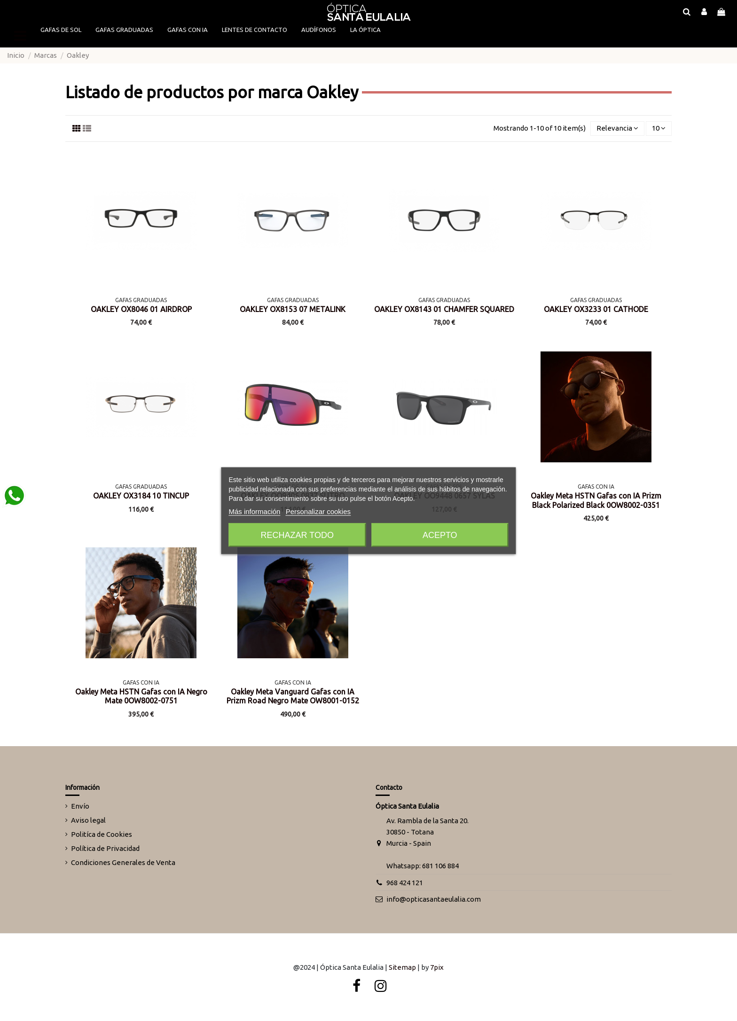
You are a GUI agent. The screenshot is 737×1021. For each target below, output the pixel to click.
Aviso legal (88, 820)
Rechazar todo (297, 534)
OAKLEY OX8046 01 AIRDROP (141, 309)
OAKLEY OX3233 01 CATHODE (596, 309)
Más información (254, 511)
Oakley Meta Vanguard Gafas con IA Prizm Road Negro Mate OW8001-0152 (293, 696)
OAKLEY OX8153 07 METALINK (292, 309)
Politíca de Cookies (101, 834)
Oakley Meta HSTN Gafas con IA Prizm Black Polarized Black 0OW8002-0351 (596, 500)
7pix (437, 967)
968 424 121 (404, 883)
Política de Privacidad (105, 848)
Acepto (440, 534)
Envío (80, 806)
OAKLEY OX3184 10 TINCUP (141, 495)
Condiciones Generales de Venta (123, 862)
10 (659, 128)
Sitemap (402, 967)
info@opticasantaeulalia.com (433, 899)
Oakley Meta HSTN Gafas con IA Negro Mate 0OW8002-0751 (141, 696)
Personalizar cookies (318, 511)
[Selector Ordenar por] (617, 128)
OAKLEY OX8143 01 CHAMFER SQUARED (444, 309)
